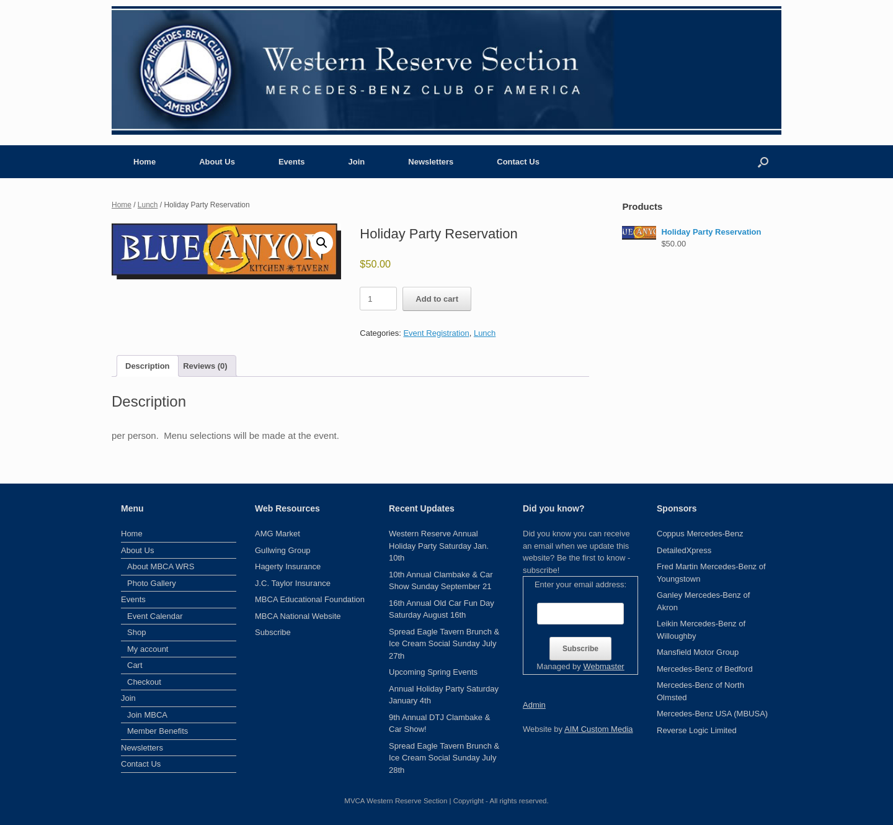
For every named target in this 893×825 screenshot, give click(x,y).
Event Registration (436, 333)
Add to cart (436, 299)
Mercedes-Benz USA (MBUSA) (712, 713)
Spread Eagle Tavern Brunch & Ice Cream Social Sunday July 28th (444, 758)
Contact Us (518, 161)
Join (357, 161)
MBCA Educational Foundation (310, 599)
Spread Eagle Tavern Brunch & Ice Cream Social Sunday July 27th (444, 643)
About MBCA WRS (160, 566)
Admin (534, 705)
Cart (135, 665)
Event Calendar (155, 616)
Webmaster (603, 666)
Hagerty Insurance (288, 566)
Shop (136, 632)
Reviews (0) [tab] (205, 366)
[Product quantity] (378, 298)
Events (291, 161)
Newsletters (430, 161)
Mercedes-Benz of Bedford (705, 669)
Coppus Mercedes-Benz (700, 533)
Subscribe (273, 632)
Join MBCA (147, 714)
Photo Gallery (151, 583)
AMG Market (277, 533)
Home (144, 161)
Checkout (144, 682)
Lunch (148, 205)
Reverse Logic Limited (697, 730)
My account (147, 649)
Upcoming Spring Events (433, 672)
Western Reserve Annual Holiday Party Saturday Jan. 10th (439, 545)
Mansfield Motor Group (698, 652)
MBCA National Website (298, 616)
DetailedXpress (684, 550)
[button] (763, 161)
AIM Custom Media (598, 729)
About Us (217, 161)
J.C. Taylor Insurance (293, 583)
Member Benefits (157, 731)
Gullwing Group (283, 550)
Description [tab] (147, 366)
